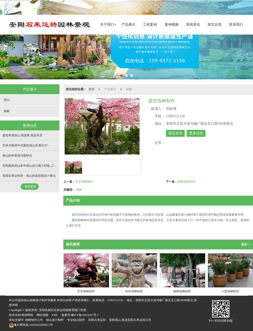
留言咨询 (175, 133)
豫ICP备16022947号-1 (85, 314)
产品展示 (128, 24)
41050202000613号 (31, 324)
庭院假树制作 (81, 214)
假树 (129, 89)
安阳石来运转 (97, 319)
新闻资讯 (193, 24)
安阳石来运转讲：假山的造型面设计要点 (29, 175)
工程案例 (150, 24)
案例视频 (172, 24)
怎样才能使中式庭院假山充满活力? (25, 145)
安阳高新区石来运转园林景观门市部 (62, 310)
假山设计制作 (55, 319)
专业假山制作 (76, 319)
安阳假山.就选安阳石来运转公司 (130, 319)
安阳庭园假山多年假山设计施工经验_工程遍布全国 (35, 165)
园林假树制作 (186, 181)
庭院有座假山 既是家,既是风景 (22, 135)
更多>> (246, 244)
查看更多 (30, 186)
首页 (91, 89)
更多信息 (196, 133)
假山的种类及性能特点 (17, 155)
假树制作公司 (34, 319)
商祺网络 (27, 314)
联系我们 (236, 24)
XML (55, 314)
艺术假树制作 (84, 181)
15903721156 (115, 300)
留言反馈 (214, 24)
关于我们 (107, 24)
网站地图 (42, 314)
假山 (7, 99)
